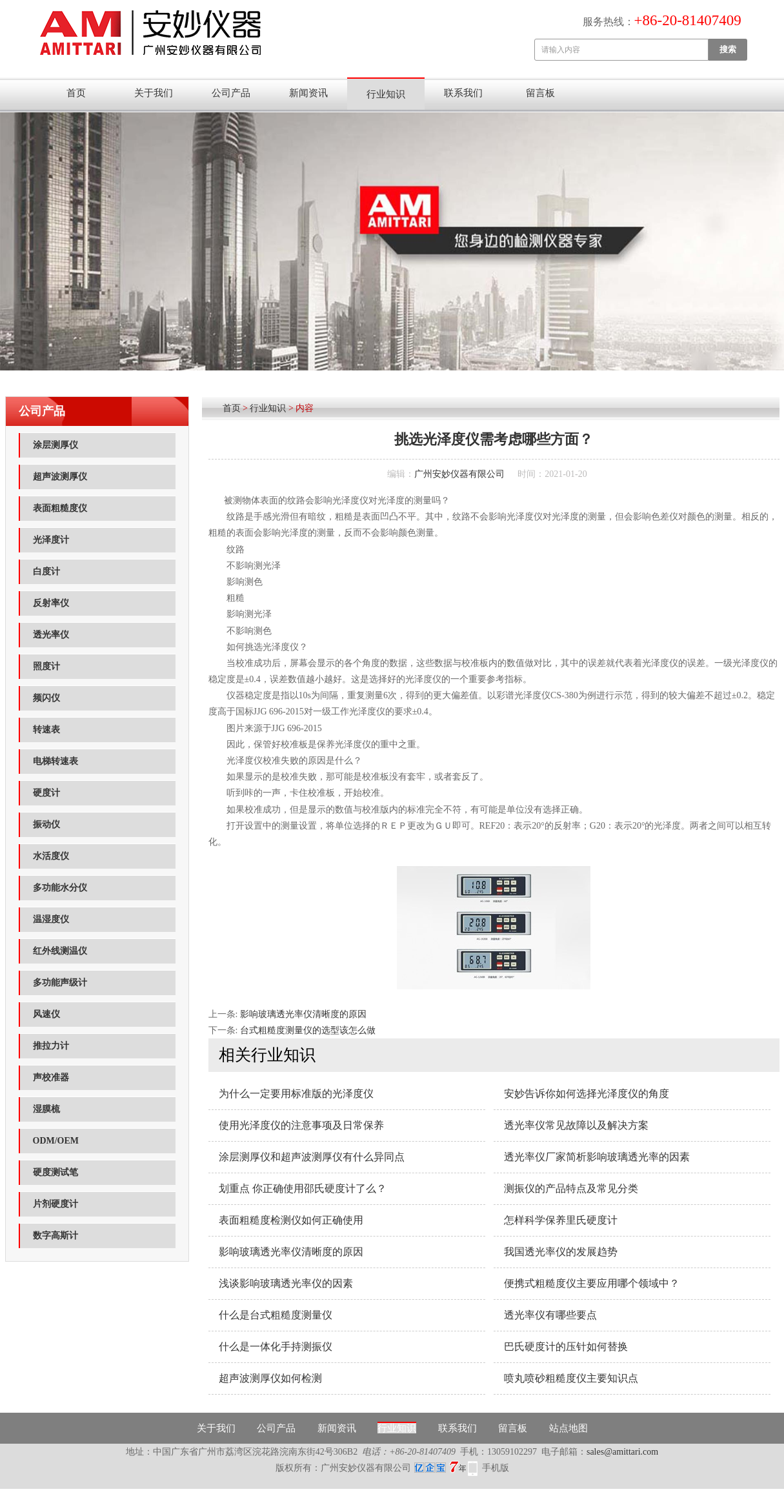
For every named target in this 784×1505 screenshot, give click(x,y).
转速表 (46, 729)
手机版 (495, 1468)
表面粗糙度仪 (60, 508)
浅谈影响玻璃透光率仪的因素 (286, 1283)
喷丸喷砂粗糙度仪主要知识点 (571, 1378)
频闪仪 (46, 698)
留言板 (540, 93)
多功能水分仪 (60, 888)
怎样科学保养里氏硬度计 (561, 1220)
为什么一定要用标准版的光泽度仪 (296, 1093)
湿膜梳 (46, 1109)
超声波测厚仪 (60, 476)
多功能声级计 (60, 982)
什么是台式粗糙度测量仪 (275, 1314)
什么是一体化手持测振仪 (275, 1346)
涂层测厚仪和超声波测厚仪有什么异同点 (312, 1156)
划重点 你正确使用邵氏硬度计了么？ (303, 1188)
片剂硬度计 (55, 1204)
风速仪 (46, 1014)
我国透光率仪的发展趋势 (561, 1251)
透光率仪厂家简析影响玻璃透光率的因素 (597, 1156)
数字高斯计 (55, 1235)
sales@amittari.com (622, 1452)
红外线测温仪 (60, 951)
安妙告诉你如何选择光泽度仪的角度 (586, 1093)
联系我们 (463, 93)
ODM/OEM (56, 1141)
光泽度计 (51, 540)
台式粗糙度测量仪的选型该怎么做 (308, 1030)
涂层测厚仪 (55, 445)
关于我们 (153, 93)
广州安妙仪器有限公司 (459, 474)
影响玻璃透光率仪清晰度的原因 (303, 1014)
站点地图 (568, 1428)
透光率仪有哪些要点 (550, 1314)
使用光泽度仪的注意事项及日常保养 (301, 1125)
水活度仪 (51, 856)
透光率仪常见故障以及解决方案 (576, 1125)
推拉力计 (51, 1046)
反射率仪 (51, 603)
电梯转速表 (55, 761)
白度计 (46, 571)
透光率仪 (51, 635)
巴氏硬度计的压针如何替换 (566, 1346)
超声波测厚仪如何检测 (270, 1378)
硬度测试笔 (55, 1172)
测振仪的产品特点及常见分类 (571, 1188)
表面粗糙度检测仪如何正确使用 (291, 1220)
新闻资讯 (308, 93)
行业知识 (386, 94)
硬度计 (46, 793)
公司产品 (231, 93)
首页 (76, 93)
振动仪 (46, 824)
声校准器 (51, 1077)
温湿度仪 (51, 919)
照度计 (46, 666)
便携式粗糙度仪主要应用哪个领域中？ (591, 1283)
